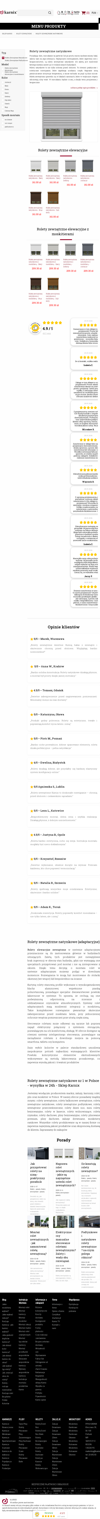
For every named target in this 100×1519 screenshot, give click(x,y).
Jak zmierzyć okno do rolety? (7, 1376)
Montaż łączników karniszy (23, 1341)
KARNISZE (7, 1419)
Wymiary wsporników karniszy (24, 1372)
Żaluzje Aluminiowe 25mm (57, 1461)
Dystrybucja (73, 1304)
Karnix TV (56, 1321)
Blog (4, 1299)
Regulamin (39, 1376)
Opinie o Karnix (58, 1311)
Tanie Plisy (23, 1424)
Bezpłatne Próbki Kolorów (6, 1400)
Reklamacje (40, 1372)
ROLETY (39, 1419)
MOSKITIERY (75, 1419)
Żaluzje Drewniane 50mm (56, 1444)
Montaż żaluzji (25, 1324)
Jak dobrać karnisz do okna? (6, 1359)
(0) (85, 13)
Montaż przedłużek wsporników (24, 1352)
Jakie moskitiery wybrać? (6, 1307)
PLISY (21, 1419)
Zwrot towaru (41, 1369)
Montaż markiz (25, 1328)
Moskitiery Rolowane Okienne (73, 1451)
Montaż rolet (24, 1307)
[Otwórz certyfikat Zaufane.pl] (52, 323)
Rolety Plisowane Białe (23, 1458)
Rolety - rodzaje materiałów (7, 1386)
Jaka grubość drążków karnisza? (7, 1338)
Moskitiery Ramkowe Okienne (73, 1434)
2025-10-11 (59, 1190)
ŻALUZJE (56, 1419)
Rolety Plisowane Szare (23, 1448)
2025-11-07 (34, 1186)
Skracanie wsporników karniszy (24, 1362)
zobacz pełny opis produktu (84, 87)
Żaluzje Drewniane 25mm (56, 1434)
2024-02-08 (85, 1176)
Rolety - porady (35, 1189)
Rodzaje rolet (7, 1393)
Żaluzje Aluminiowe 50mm (57, 1472)
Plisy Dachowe (25, 1441)
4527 (47, 333)
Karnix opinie (40, 1400)
